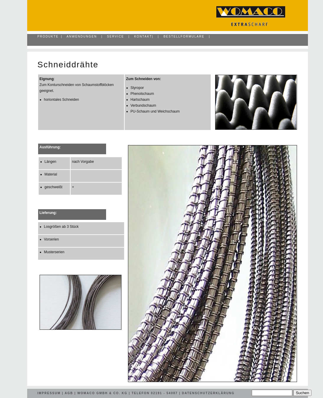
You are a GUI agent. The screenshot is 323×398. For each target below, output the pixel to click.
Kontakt (143, 36)
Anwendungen (81, 36)
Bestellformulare (183, 36)
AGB (69, 393)
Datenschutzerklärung (208, 393)
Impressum (49, 393)
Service (115, 36)
